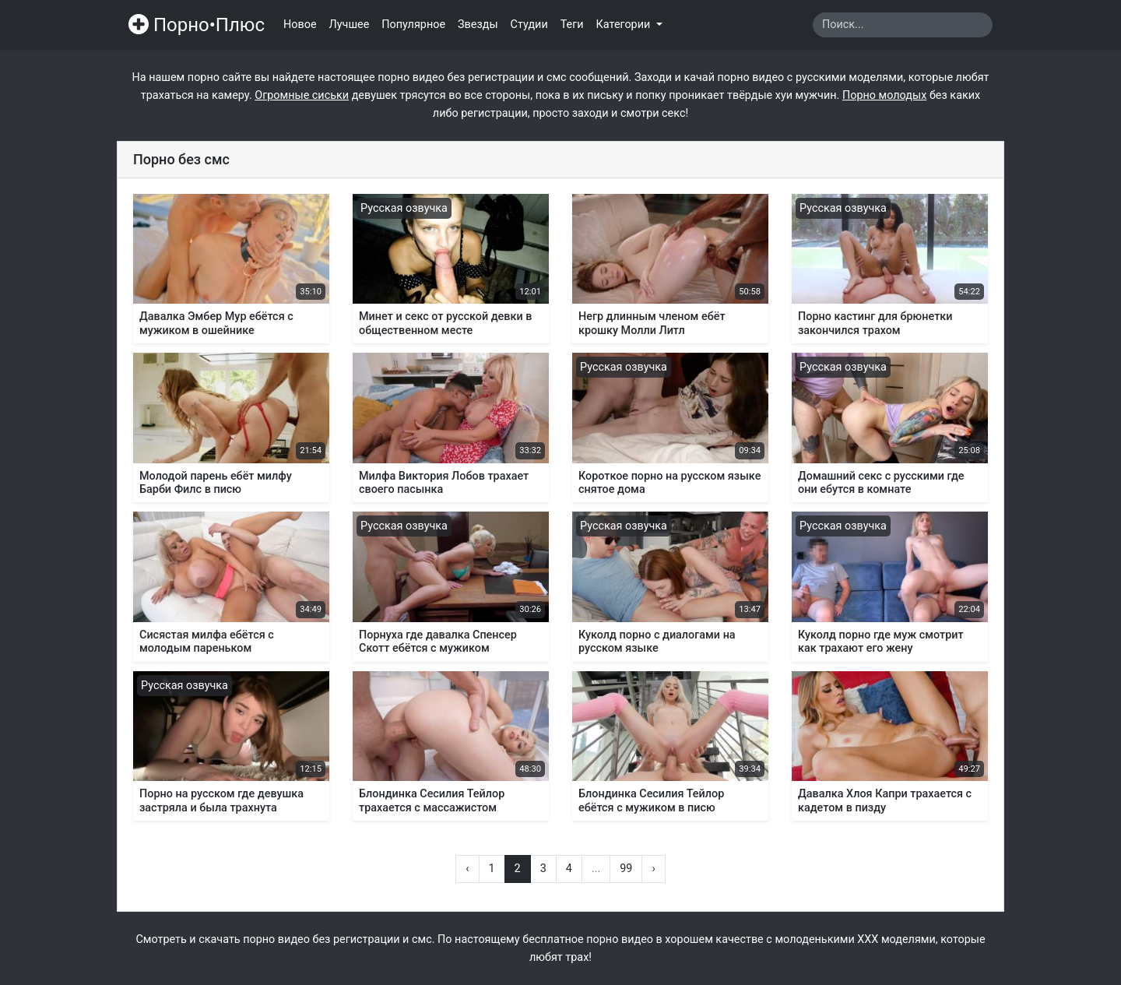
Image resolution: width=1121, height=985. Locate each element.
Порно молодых (884, 95)
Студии (529, 24)
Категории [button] (624, 24)
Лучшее (349, 24)
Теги (572, 24)
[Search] (903, 24)
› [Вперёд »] (653, 868)
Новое (300, 24)
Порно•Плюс (196, 25)
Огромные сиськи (302, 95)
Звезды (478, 24)
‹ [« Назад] (467, 868)
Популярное (413, 24)
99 (626, 868)
